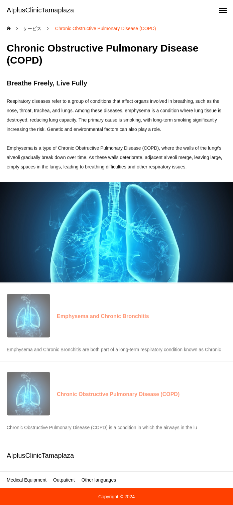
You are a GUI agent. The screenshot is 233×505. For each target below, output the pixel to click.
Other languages (99, 480)
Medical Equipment (26, 480)
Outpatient (64, 480)
